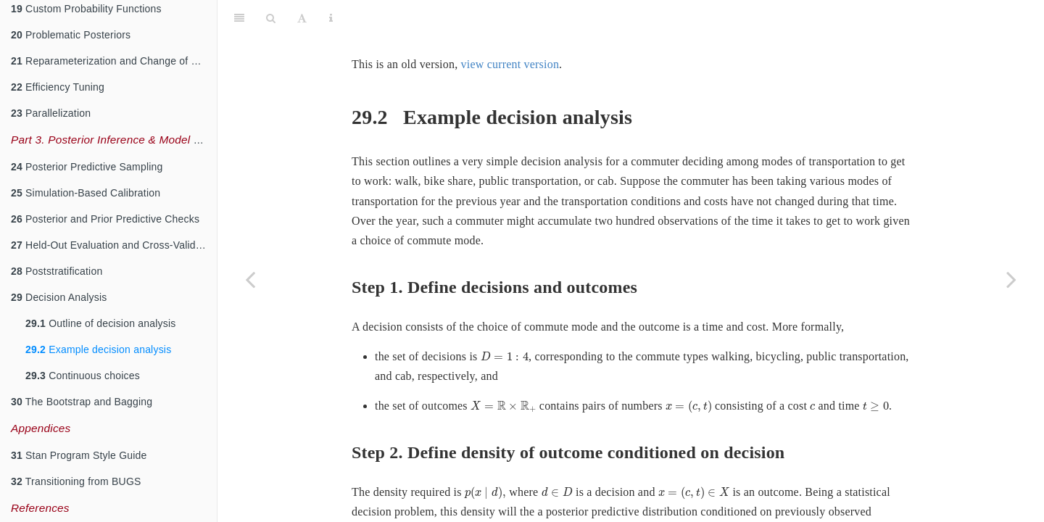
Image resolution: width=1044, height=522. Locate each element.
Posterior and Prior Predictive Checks (105, 219)
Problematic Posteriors (70, 35)
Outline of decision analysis (100, 323)
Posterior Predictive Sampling (87, 167)
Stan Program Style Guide (79, 455)
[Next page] (1011, 279)
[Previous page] (250, 279)
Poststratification (56, 271)
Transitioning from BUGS (76, 481)
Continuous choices (82, 375)
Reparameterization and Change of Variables (114, 61)
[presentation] (505, 320)
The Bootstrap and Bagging (81, 401)
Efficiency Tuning (57, 87)
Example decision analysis (98, 349)
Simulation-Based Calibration (85, 193)
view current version (510, 28)
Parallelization (51, 113)
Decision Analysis (59, 297)
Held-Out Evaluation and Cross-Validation (114, 245)
